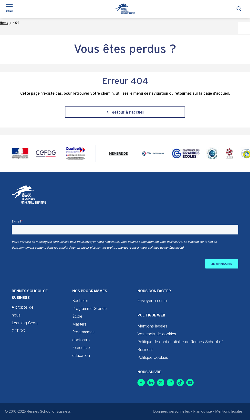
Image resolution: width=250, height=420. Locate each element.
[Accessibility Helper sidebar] (244, 28)
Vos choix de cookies (156, 333)
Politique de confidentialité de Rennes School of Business (180, 345)
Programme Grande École (89, 312)
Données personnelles (171, 411)
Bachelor (80, 300)
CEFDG (18, 330)
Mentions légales (152, 326)
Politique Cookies (152, 357)
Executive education (81, 351)
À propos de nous (22, 311)
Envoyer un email (152, 300)
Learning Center (26, 322)
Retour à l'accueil (128, 112)
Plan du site (202, 411)
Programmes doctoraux (83, 335)
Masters (79, 324)
